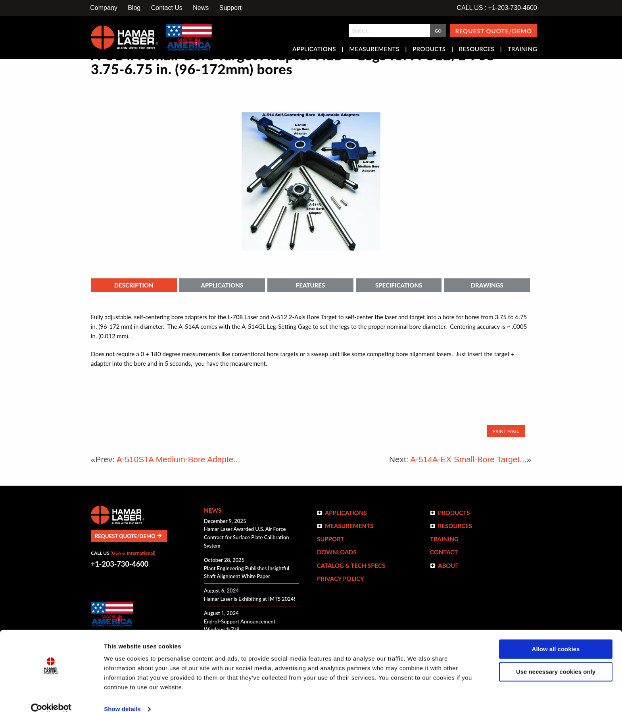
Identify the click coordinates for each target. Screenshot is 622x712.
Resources (476, 49)
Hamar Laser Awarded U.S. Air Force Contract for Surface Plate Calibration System (246, 537)
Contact (444, 552)
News (201, 7)
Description (134, 285)
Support (230, 7)
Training (522, 49)
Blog (134, 7)
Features (310, 285)
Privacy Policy (340, 578)
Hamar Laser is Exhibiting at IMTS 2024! (249, 599)
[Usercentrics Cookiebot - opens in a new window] (51, 696)
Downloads (337, 552)
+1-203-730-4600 (119, 564)
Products (429, 49)
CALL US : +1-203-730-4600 (497, 7)
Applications (314, 49)
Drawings (487, 285)
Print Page (506, 431)
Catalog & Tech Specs (351, 565)
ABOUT (448, 565)
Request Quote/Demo (493, 31)
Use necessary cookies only (555, 658)
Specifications (398, 285)
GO (438, 30)
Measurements (374, 49)
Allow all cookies (556, 636)
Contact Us (166, 7)
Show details (122, 696)
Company (103, 7)
